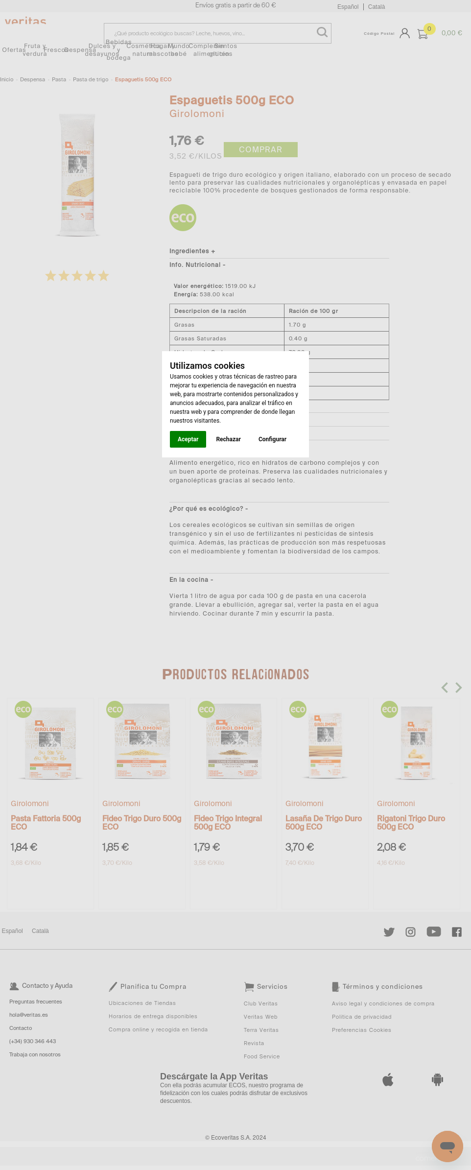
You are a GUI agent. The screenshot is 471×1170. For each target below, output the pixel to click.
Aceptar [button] (188, 439)
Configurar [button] (272, 439)
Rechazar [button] (228, 439)
